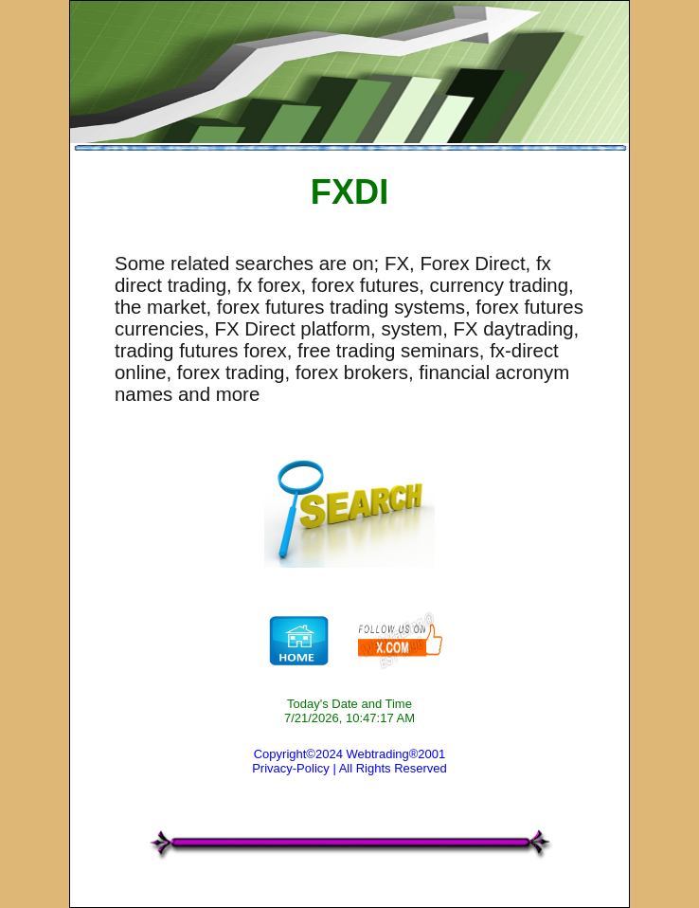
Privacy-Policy (291, 768)
